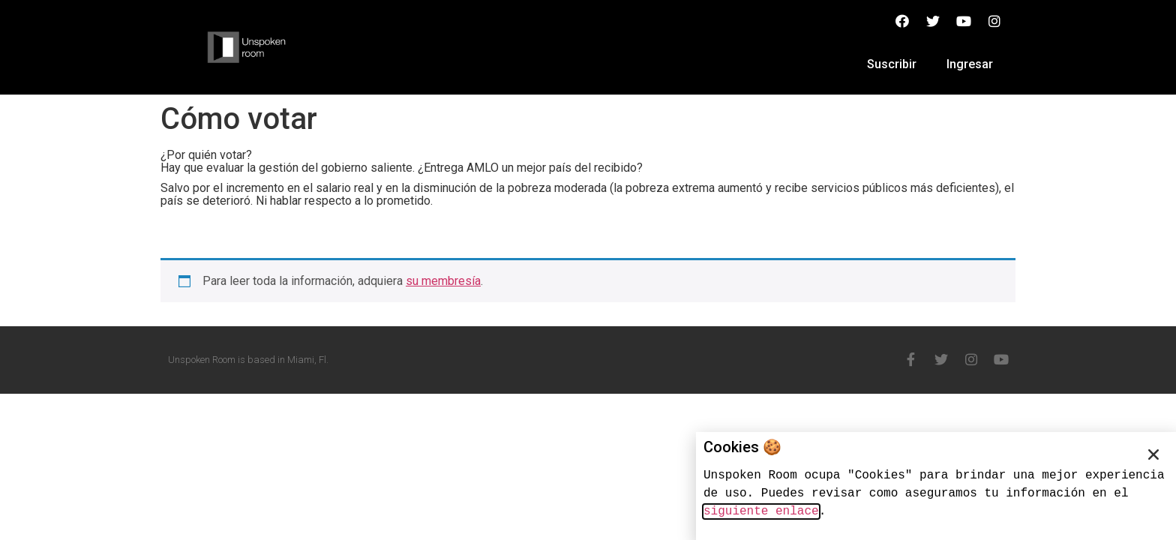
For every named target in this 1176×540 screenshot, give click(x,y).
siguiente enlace (761, 511)
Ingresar (969, 64)
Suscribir (891, 64)
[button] (1153, 454)
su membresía (443, 281)
